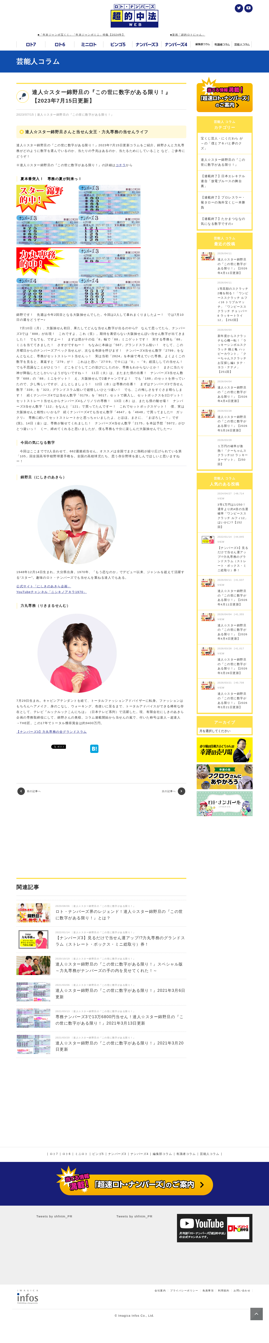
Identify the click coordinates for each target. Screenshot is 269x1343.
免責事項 (208, 1290)
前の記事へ (29, 791)
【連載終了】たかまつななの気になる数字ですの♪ (223, 221)
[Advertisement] (101, 836)
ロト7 (54, 1154)
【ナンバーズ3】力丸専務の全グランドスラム (51, 731)
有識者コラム (186, 1154)
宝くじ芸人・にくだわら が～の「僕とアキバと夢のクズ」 (222, 143)
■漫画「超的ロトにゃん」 (187, 34)
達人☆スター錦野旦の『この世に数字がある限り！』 (223, 162)
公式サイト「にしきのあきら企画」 (43, 586)
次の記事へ (173, 791)
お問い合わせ (242, 1290)
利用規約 (223, 1290)
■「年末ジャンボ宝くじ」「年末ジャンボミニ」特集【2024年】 (81, 34)
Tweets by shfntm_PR (54, 1216)
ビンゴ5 (98, 1154)
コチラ (121, 165)
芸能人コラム (38, 61)
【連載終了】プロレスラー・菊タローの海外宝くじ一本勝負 (223, 202)
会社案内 (160, 1290)
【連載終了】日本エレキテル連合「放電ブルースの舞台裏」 (223, 181)
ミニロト (81, 1154)
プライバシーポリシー (184, 1290)
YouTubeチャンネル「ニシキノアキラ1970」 (51, 592)
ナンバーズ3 (117, 1154)
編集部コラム (162, 1154)
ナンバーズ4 (140, 1154)
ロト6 (66, 1154)
